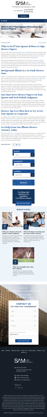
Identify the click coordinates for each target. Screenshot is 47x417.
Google (21, 387)
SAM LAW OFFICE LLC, (8, 133)
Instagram (19, 387)
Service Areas (32, 350)
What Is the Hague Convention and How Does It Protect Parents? (34, 232)
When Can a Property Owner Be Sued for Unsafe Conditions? (11, 232)
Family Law (24, 350)
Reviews (39, 350)
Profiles (8, 350)
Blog (43, 350)
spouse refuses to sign (36, 60)
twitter (16, 144)
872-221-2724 (29, 11)
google (19, 144)
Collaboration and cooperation (13, 118)
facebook (13, 144)
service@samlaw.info (25, 379)
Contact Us (24, 352)
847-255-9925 (29, 9)
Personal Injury (15, 350)
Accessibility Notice (31, 412)
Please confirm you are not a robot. (18, 332)
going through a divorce (38, 55)
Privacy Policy (39, 412)
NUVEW (6, 412)
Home (2, 350)
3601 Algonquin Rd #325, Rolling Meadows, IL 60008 (24, 6)
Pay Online (23, 16)
